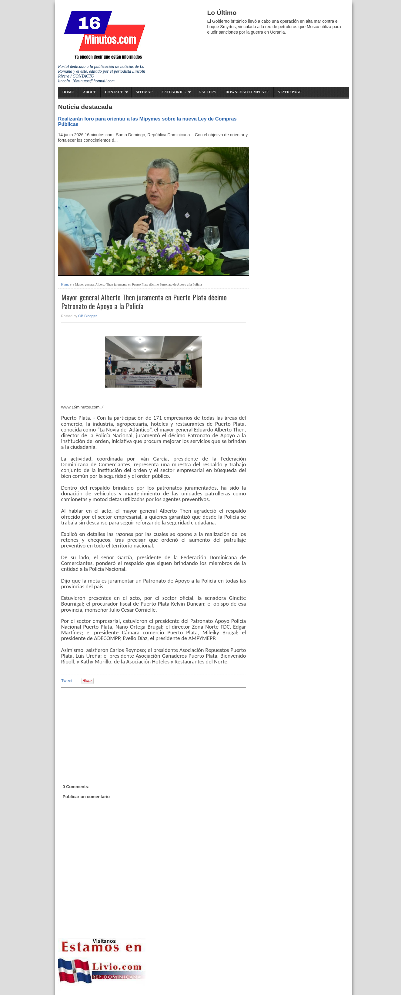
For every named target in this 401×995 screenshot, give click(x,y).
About (89, 92)
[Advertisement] (108, 729)
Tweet (66, 680)
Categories (173, 92)
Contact (114, 92)
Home (68, 92)
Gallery (207, 92)
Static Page (290, 92)
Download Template (247, 92)
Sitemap (144, 92)
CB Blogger (87, 316)
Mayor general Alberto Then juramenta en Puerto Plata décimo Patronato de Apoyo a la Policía (144, 301)
